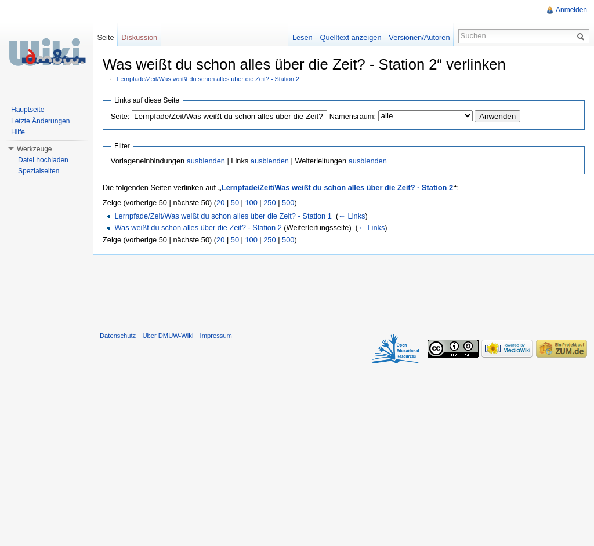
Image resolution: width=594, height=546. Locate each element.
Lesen (302, 37)
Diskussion (139, 37)
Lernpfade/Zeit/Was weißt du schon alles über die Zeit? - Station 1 (222, 216)
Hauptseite (27, 109)
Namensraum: (352, 116)
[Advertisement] (343, 290)
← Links (351, 216)
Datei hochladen (43, 160)
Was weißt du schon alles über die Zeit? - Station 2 (197, 227)
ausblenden (206, 160)
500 (288, 202)
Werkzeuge (34, 149)
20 (220, 202)
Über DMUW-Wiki (167, 335)
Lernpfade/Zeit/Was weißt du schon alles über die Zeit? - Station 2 (208, 78)
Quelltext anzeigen (351, 37)
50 (235, 202)
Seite (105, 37)
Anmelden (571, 10)
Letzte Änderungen (40, 121)
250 (269, 202)
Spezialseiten (38, 171)
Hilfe (18, 132)
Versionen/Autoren (419, 37)
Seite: (120, 116)
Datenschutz (118, 335)
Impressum (216, 335)
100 (251, 202)
